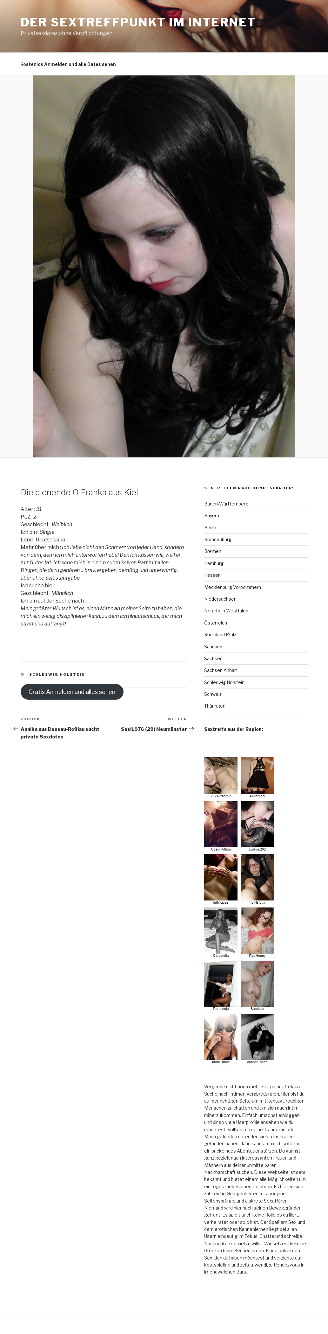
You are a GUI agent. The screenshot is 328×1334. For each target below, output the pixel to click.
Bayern (211, 515)
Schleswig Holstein (57, 674)
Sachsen (213, 658)
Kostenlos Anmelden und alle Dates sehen (68, 64)
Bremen (212, 551)
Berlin (210, 527)
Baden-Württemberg (226, 503)
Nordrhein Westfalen (226, 610)
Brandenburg (217, 539)
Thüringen (214, 706)
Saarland (213, 646)
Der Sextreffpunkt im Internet (139, 22)
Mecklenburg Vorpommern (232, 587)
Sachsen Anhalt (220, 670)
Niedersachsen (220, 599)
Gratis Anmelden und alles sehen (72, 691)
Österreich (215, 622)
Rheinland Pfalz (220, 634)
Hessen (212, 575)
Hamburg (214, 563)
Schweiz (213, 694)
